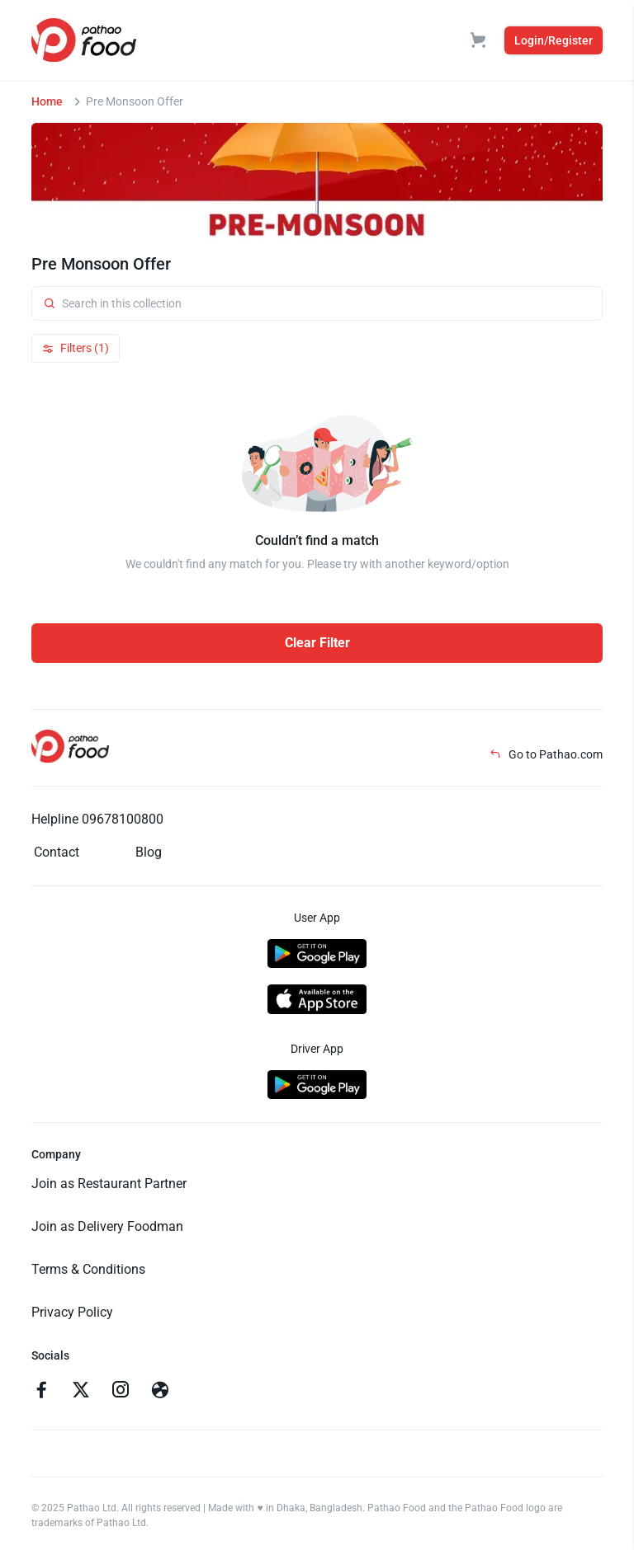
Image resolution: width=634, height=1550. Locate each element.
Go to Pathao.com (546, 754)
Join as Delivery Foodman (107, 1226)
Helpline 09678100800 (97, 819)
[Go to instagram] (120, 1391)
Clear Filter (317, 643)
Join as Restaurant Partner (109, 1183)
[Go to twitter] (81, 1391)
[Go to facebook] (41, 1391)
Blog (148, 852)
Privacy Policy (72, 1312)
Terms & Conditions (88, 1269)
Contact (56, 852)
